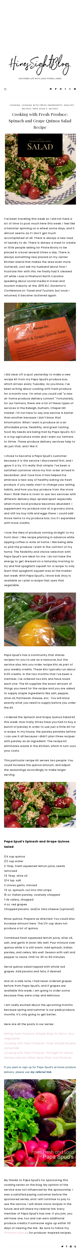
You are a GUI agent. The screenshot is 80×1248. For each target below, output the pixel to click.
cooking (15, 105)
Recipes (53, 108)
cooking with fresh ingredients (42, 105)
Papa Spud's (40, 108)
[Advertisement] (40, 30)
